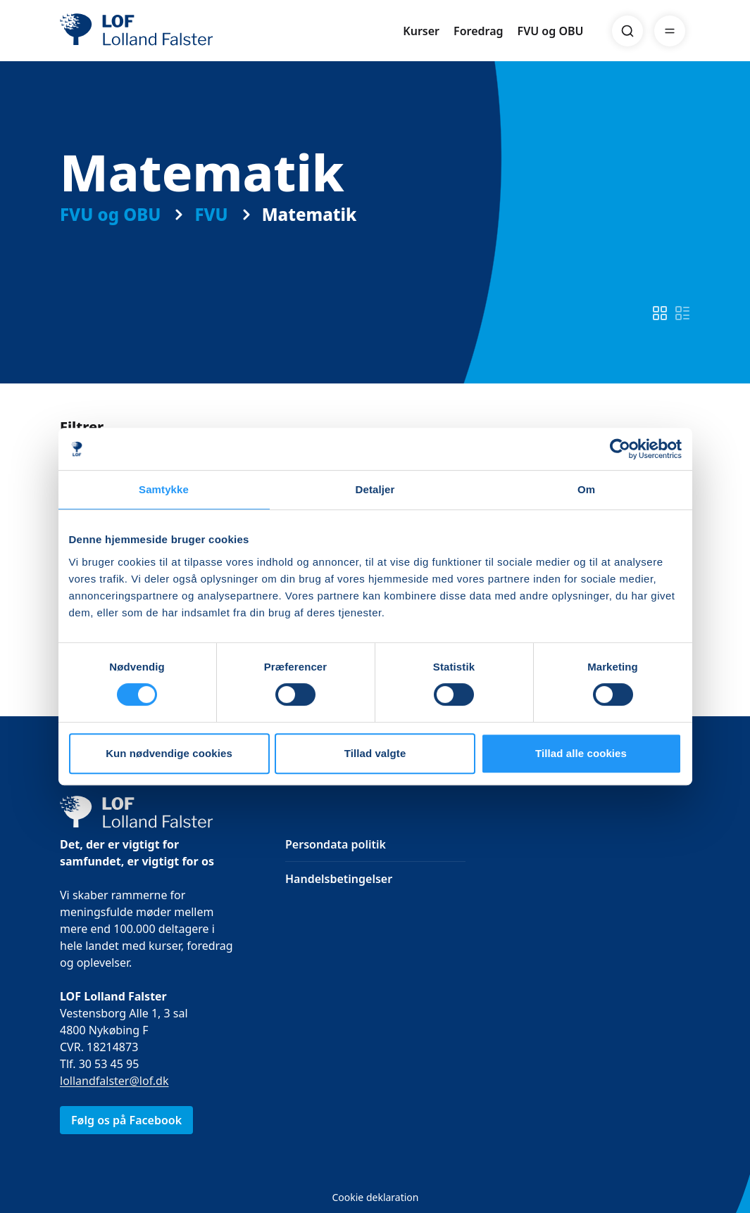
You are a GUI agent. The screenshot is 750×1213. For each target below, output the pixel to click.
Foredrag (478, 31)
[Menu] (669, 30)
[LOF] (162, 31)
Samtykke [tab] (164, 489)
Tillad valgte (375, 753)
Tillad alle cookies (581, 753)
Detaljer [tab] (375, 489)
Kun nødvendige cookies (169, 753)
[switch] (659, 313)
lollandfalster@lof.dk (114, 1080)
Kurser (421, 31)
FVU (210, 214)
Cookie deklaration (375, 1197)
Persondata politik (335, 844)
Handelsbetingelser (338, 879)
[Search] (627, 30)
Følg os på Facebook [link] (126, 1120)
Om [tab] (586, 489)
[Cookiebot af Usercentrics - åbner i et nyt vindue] (620, 448)
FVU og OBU (551, 31)
